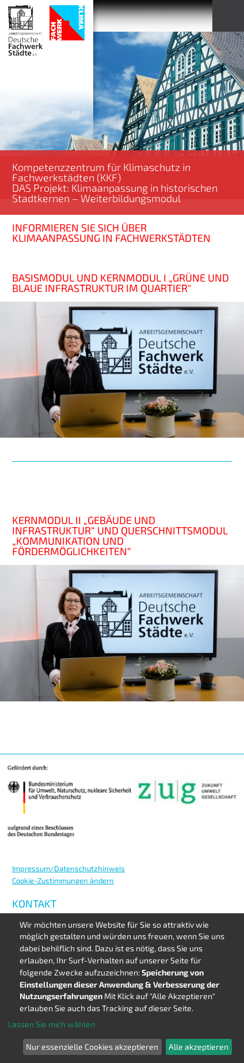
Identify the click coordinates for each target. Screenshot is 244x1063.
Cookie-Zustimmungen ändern (63, 880)
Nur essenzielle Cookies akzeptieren (92, 1046)
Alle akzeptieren (198, 1046)
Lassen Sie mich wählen (51, 1024)
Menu (228, 16)
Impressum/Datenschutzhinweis (68, 868)
